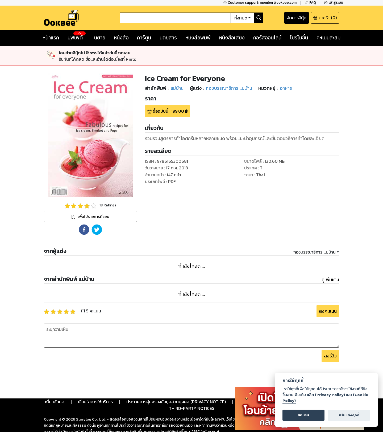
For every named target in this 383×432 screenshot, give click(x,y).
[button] (84, 229)
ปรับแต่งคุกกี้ (349, 415)
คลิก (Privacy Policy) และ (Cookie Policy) (325, 398)
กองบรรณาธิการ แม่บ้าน (314, 252)
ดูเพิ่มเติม (330, 279)
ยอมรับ (303, 415)
